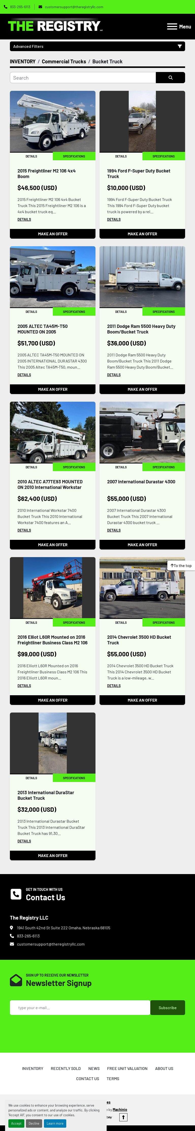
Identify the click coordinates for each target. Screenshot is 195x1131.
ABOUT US (164, 1068)
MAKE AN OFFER (53, 233)
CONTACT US (87, 1078)
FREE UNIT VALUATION (127, 1068)
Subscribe (168, 1007)
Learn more (55, 1123)
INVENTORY (32, 1068)
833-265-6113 (19, 7)
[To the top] (181, 565)
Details (24, 219)
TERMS (113, 1078)
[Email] (80, 1007)
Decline (34, 1123)
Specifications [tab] (74, 156)
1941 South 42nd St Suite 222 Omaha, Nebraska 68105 (63, 927)
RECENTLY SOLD (66, 1068)
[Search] (83, 77)
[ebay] (108, 1117)
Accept (16, 1123)
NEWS (94, 1068)
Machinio (120, 1109)
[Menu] (172, 26)
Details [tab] (31, 156)
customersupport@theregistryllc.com (73, 7)
